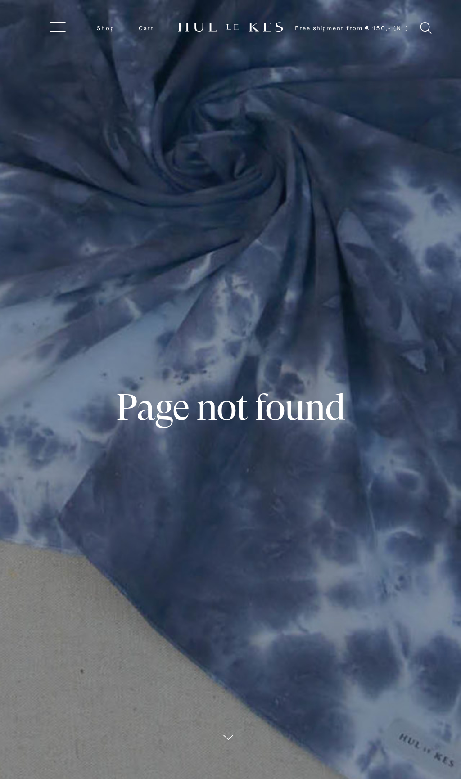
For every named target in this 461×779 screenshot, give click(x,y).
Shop (106, 28)
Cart (146, 28)
